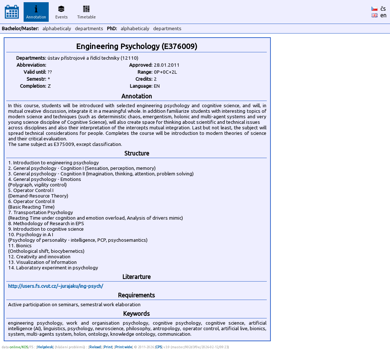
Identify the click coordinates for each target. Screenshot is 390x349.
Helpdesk (45, 347)
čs (383, 8)
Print (108, 347)
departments (89, 28)
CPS (159, 347)
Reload (95, 347)
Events (61, 11)
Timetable (86, 11)
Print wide (123, 347)
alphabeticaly (56, 28)
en (383, 15)
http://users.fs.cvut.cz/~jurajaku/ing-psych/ (55, 286)
